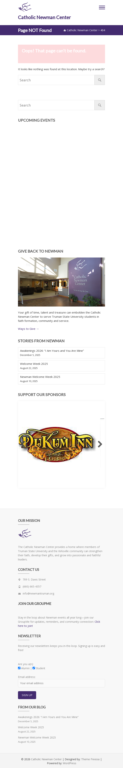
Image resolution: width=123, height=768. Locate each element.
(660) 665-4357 (32, 586)
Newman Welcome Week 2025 (40, 377)
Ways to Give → (28, 329)
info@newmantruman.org (38, 593)
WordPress (69, 763)
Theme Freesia (90, 759)
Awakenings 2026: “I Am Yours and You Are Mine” (52, 350)
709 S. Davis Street (34, 579)
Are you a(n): (25, 664)
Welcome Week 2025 (34, 364)
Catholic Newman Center (44, 17)
